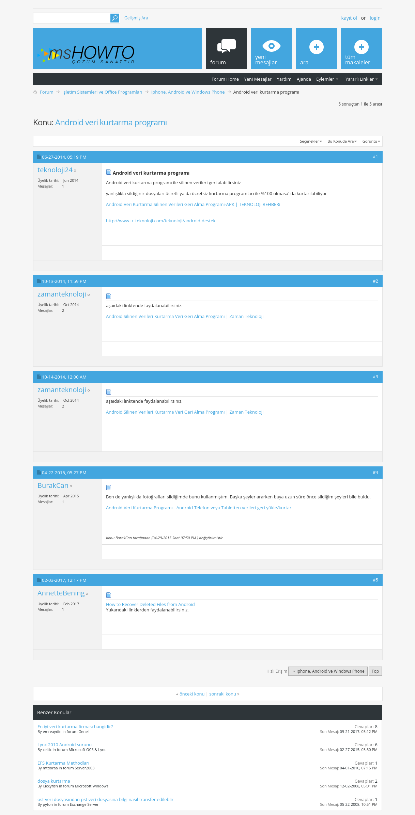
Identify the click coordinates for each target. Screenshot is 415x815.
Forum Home (225, 79)
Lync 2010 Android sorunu (64, 744)
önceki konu (192, 694)
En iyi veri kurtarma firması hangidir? (75, 726)
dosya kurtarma (53, 781)
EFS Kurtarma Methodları (63, 763)
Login (375, 18)
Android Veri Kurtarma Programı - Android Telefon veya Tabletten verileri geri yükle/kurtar (198, 508)
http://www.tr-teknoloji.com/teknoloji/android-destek (160, 221)
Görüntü (370, 141)
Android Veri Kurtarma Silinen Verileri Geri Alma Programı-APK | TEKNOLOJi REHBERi (193, 204)
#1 (375, 157)
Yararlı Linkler (359, 79)
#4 (375, 472)
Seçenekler (309, 141)
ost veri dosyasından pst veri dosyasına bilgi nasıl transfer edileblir (105, 799)
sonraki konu (222, 694)
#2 (375, 281)
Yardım (284, 79)
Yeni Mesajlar (258, 79)
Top (375, 671)
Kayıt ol (349, 18)
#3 (375, 376)
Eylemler (325, 79)
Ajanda (304, 79)
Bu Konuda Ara (341, 141)
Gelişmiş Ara (136, 18)
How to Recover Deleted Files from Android (150, 604)
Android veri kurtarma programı (111, 122)
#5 (375, 580)
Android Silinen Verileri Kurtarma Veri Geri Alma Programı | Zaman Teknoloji (184, 316)
